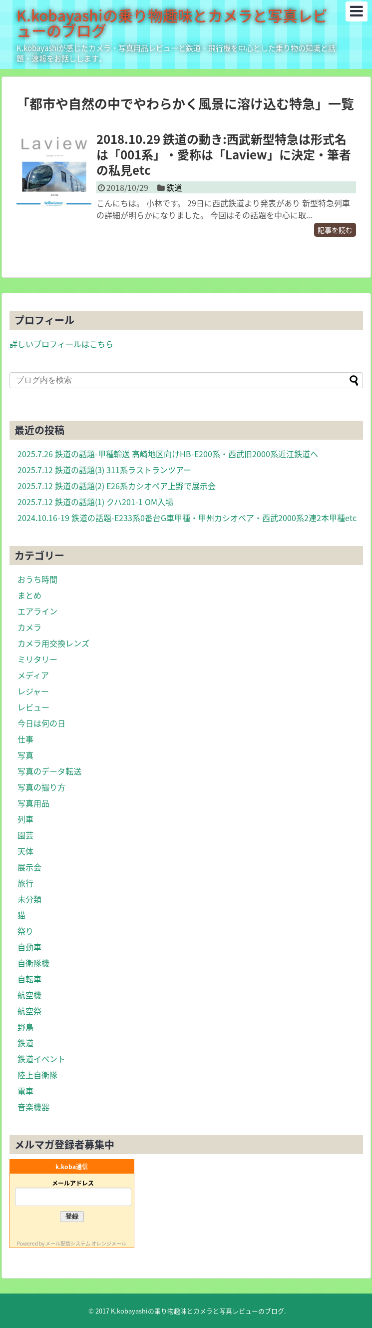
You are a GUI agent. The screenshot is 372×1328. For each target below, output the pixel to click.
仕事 (25, 739)
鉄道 (174, 187)
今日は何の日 (41, 723)
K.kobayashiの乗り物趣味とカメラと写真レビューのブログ (172, 22)
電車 (25, 1091)
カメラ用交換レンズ (53, 643)
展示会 (29, 867)
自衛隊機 (33, 963)
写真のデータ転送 (49, 771)
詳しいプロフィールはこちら (61, 344)
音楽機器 (33, 1107)
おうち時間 (37, 579)
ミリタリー (37, 659)
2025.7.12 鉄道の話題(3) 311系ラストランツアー (104, 470)
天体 (25, 851)
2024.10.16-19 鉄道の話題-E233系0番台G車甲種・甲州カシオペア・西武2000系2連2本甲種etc (187, 518)
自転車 (29, 979)
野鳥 (25, 1027)
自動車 (29, 947)
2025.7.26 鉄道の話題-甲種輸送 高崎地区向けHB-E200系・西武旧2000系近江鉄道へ (167, 454)
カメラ (29, 627)
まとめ (29, 595)
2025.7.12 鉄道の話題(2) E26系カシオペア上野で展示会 (116, 486)
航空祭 (29, 1011)
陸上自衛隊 (37, 1075)
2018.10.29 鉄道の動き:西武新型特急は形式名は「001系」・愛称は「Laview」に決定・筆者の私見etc (223, 154)
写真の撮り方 (41, 787)
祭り (25, 931)
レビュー (33, 707)
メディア (33, 675)
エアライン (37, 611)
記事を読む (335, 230)
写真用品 (33, 803)
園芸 (25, 835)
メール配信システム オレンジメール (85, 1243)
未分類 (29, 899)
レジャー (33, 691)
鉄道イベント (41, 1059)
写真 (25, 755)
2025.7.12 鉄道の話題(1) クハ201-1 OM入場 (95, 502)
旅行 (25, 883)
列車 (25, 819)
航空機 (29, 995)
